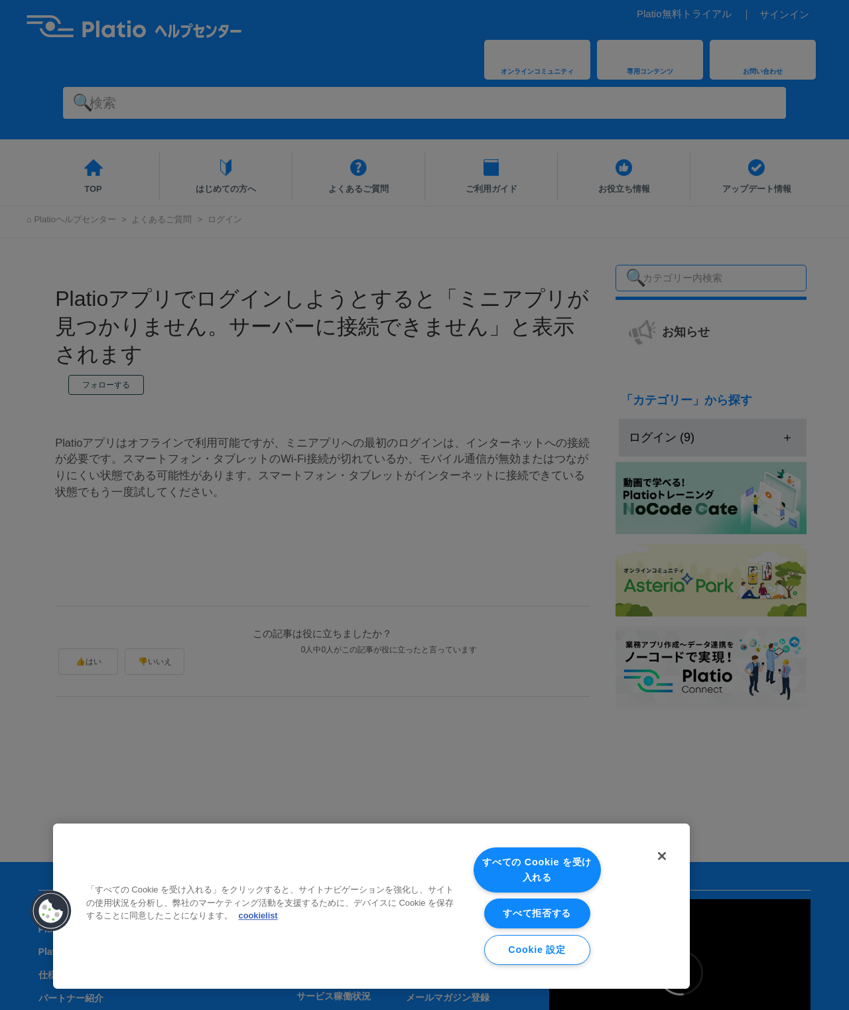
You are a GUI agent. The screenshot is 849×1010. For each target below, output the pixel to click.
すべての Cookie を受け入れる (537, 870)
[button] (51, 911)
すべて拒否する (537, 913)
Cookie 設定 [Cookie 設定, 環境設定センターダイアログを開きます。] (536, 949)
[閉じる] (662, 856)
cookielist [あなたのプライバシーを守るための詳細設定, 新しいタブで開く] (258, 915)
